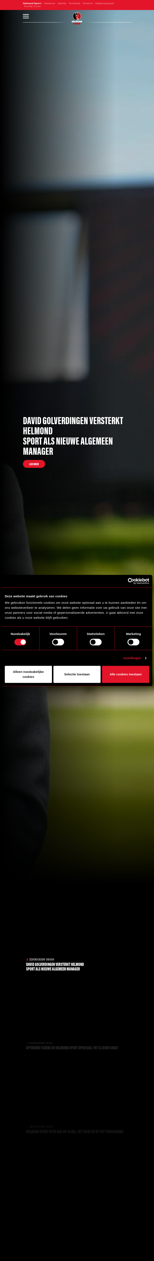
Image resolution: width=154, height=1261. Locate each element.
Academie (49, 3)
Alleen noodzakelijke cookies (28, 674)
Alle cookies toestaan (125, 674)
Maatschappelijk (104, 3)
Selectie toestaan (77, 674)
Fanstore (88, 3)
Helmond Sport (32, 3)
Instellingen (132, 658)
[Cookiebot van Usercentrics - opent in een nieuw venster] (131, 581)
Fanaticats (74, 3)
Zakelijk (62, 3)
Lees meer (34, 464)
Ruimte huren (32, 6)
